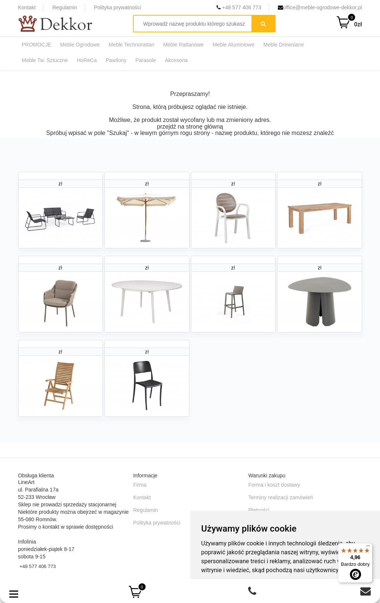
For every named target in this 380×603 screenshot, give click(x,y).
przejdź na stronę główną (190, 126)
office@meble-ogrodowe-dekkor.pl (320, 7)
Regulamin (64, 7)
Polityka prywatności (117, 7)
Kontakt (27, 7)
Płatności (258, 510)
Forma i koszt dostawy (274, 485)
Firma (139, 485)
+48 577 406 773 (239, 7)
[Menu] (368, 547)
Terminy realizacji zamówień (280, 497)
